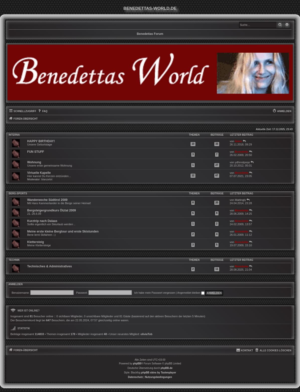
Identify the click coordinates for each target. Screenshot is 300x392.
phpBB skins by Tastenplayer (158, 372)
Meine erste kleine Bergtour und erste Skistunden (63, 231)
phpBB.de (166, 368)
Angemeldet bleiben (191, 292)
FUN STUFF (35, 151)
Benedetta (241, 151)
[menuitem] (42, 111)
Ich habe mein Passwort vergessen (154, 292)
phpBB (137, 363)
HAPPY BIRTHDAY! (41, 141)
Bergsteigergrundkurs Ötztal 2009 (51, 210)
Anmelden (16, 284)
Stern (238, 141)
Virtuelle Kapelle (39, 173)
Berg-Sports (18, 193)
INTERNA (14, 134)
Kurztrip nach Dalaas (42, 221)
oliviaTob (146, 334)
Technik (14, 260)
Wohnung (34, 162)
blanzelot (46, 179)
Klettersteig (35, 242)
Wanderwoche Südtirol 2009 (47, 200)
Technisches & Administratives (49, 266)
